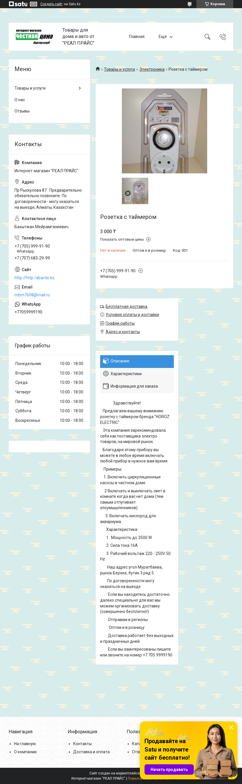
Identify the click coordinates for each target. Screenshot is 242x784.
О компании (25, 751)
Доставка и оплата (91, 751)
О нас (20, 99)
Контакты (82, 743)
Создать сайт (51, 4)
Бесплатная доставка (126, 306)
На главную (25, 743)
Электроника (152, 69)
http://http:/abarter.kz (35, 277)
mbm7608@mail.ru (32, 295)
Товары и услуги (119, 69)
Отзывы (22, 111)
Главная (137, 36)
